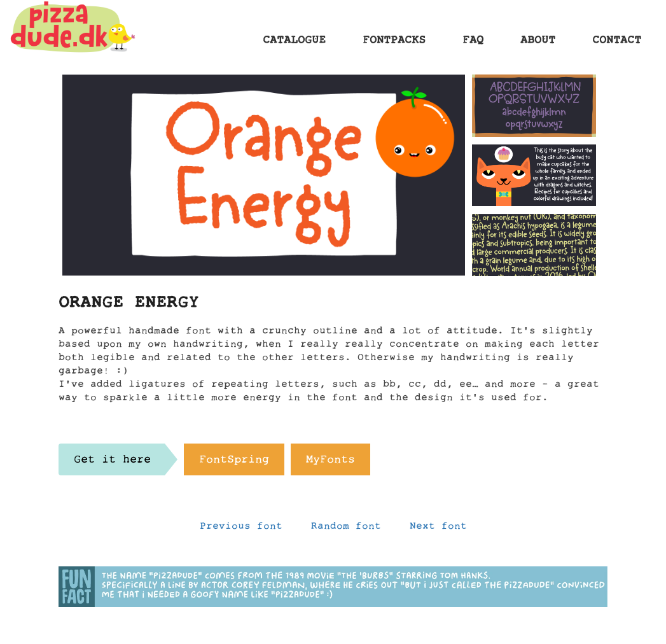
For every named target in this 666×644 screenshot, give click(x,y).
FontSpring (234, 462)
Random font (346, 529)
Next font (438, 529)
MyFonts (330, 462)
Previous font (241, 529)
